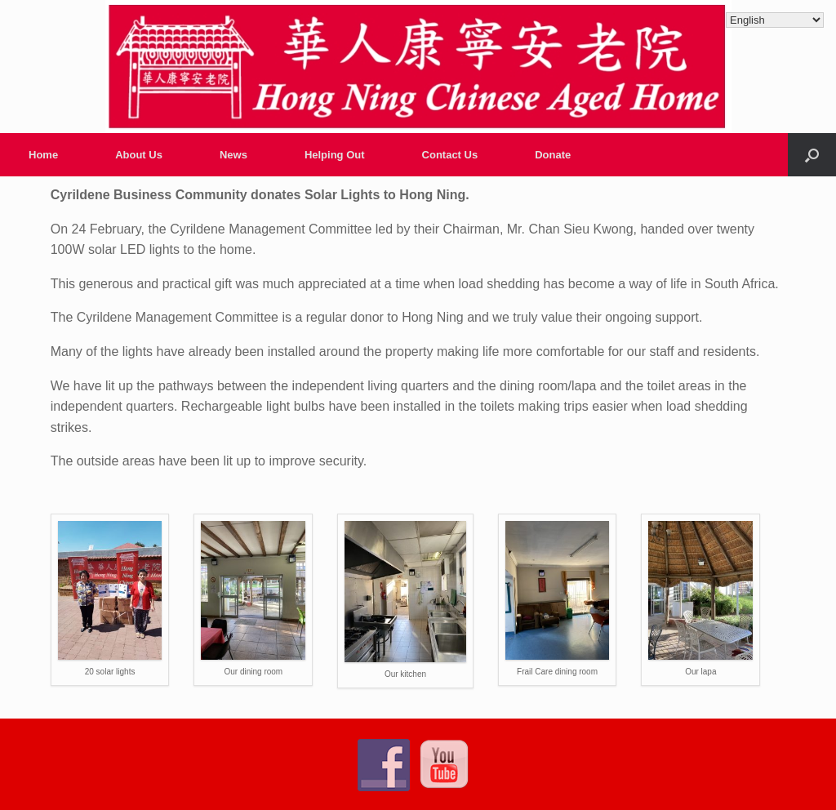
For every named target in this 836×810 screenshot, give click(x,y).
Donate (553, 155)
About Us (138, 155)
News (233, 155)
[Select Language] (775, 20)
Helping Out (335, 155)
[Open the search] (812, 154)
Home (43, 155)
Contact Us (450, 155)
